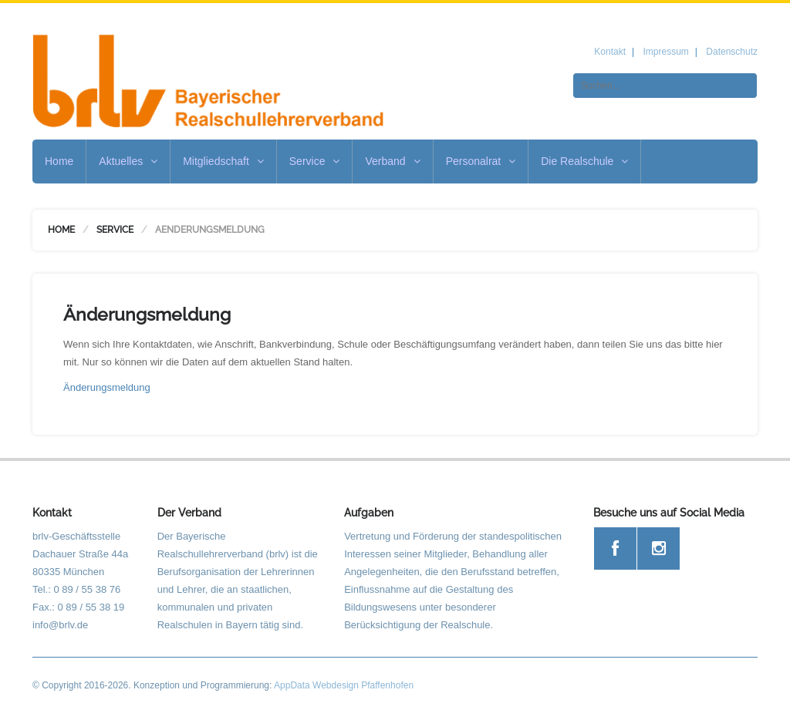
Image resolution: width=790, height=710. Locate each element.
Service (314, 161)
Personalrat (481, 161)
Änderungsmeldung (106, 387)
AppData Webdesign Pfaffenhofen (344, 685)
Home (59, 161)
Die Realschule (584, 161)
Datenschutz (732, 51)
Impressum (665, 51)
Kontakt (610, 51)
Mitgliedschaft (223, 161)
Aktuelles (128, 161)
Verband (392, 161)
